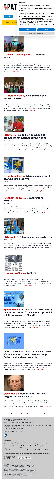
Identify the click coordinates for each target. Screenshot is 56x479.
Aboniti (8, 16)
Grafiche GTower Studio (16, 431)
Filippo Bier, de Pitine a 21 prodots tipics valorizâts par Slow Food (25, 136)
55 (39, 414)
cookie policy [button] (22, 453)
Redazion (6, 422)
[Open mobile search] (47, 16)
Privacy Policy (24, 422)
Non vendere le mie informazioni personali (32, 460)
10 (33, 414)
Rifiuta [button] (27, 472)
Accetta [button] (46, 472)
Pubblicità (17, 422)
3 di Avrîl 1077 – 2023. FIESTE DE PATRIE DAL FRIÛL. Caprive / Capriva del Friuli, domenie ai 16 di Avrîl (28, 312)
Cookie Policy (31, 422)
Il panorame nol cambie (24, 199)
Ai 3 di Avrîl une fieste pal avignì (28, 237)
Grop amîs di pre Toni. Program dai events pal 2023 (25, 395)
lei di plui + (15, 71)
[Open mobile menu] (50, 16)
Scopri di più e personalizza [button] (36, 476)
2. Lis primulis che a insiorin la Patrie (26, 97)
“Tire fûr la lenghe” (24, 56)
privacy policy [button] (35, 465)
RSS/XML (11, 422)
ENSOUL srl (6, 431)
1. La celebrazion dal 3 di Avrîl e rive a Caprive (27, 177)
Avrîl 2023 (21, 273)
